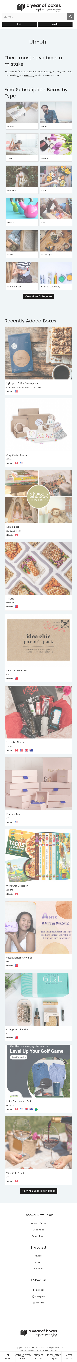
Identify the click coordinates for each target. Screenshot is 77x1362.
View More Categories (38, 296)
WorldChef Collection (17, 885)
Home (7, 1356)
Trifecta (10, 598)
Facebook (38, 1289)
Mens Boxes (38, 1229)
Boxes (23, 1356)
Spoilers (69, 1356)
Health (10, 222)
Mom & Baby (14, 286)
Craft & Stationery (50, 286)
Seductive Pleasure (16, 742)
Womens (11, 190)
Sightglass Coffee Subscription (22, 383)
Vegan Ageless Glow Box (19, 957)
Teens (10, 158)
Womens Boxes (38, 1223)
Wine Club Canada (15, 1173)
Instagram (38, 1296)
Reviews (38, 1356)
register (55, 24)
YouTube (38, 1302)
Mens (44, 126)
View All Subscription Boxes (38, 1191)
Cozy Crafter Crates (16, 455)
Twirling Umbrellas (49, 1350)
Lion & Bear (12, 526)
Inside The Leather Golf (18, 1101)
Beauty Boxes (38, 1236)
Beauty (45, 158)
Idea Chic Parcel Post (17, 670)
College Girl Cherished (17, 1029)
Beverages (46, 254)
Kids (43, 222)
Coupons (54, 1356)
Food (44, 190)
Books (10, 254)
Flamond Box (13, 814)
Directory (29, 75)
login (19, 24)
